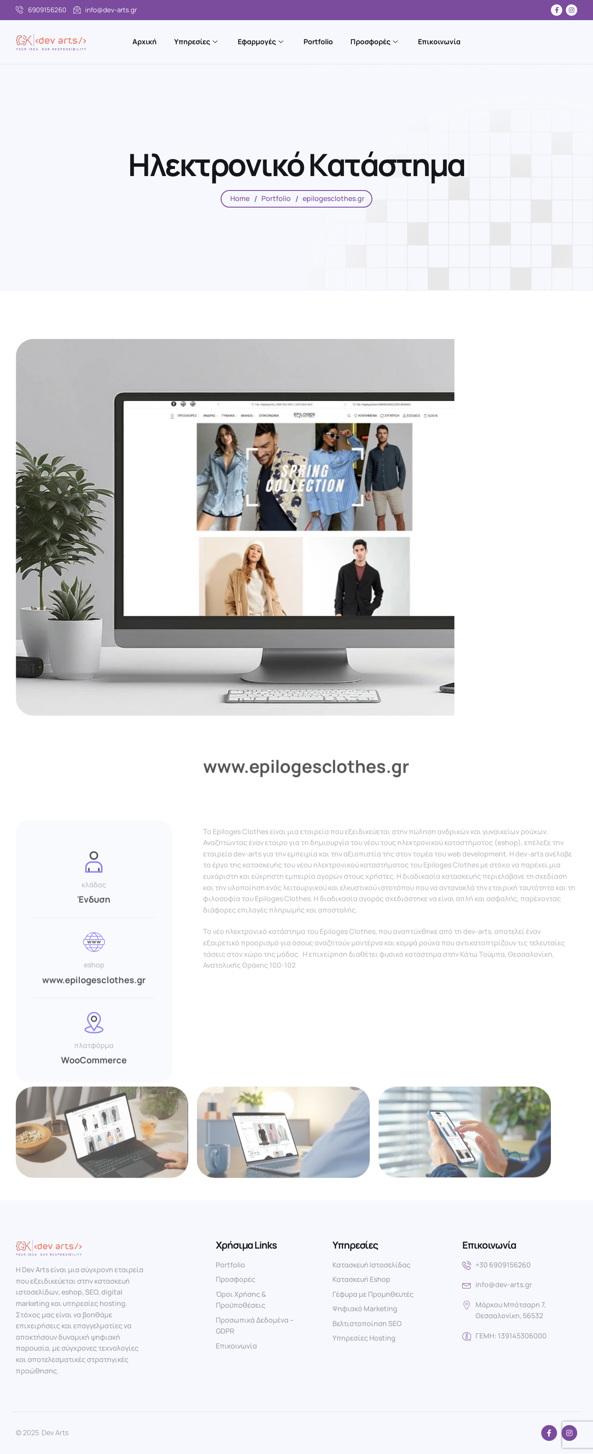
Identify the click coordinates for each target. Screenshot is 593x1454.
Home (240, 198)
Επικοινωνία (439, 41)
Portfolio (318, 41)
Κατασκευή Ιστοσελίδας (371, 1265)
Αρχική (144, 41)
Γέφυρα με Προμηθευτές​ (373, 1294)
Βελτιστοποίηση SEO (367, 1323)
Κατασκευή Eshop (361, 1279)
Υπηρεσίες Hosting (364, 1338)
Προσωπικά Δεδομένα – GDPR (255, 1325)
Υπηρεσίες (196, 41)
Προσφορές (374, 41)
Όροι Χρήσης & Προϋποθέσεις (241, 1299)
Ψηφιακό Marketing (364, 1308)
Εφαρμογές (260, 41)
